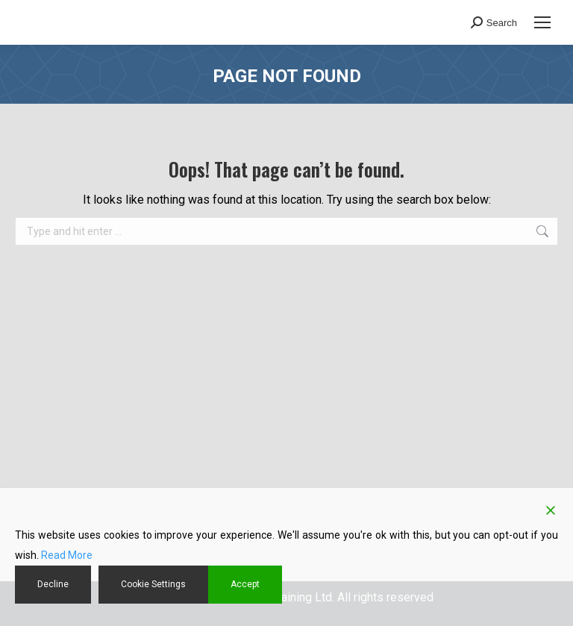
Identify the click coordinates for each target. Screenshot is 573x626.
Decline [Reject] (53, 584)
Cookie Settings (153, 584)
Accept (245, 584)
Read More (67, 555)
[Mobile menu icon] (542, 22)
